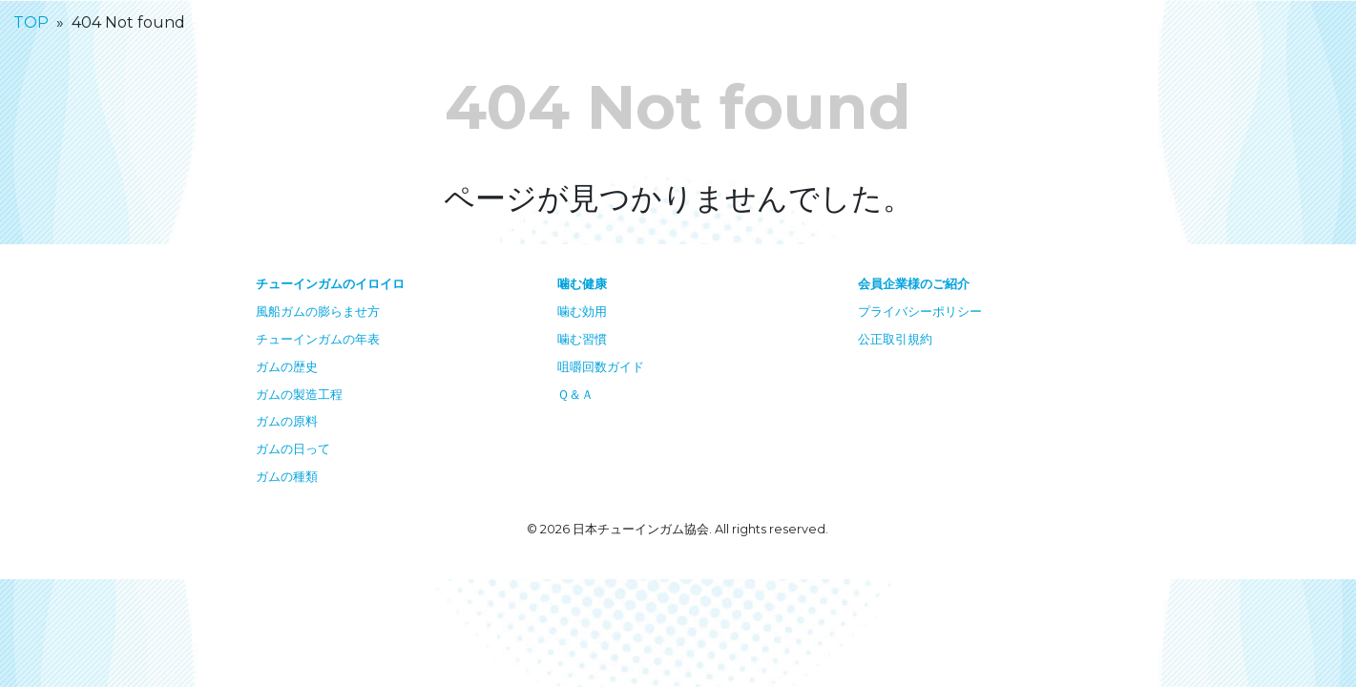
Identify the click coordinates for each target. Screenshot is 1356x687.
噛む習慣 (582, 339)
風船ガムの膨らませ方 (318, 311)
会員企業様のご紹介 (914, 284)
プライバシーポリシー (920, 311)
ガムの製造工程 (299, 394)
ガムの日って (293, 449)
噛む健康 (582, 284)
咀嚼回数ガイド (600, 367)
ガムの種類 (287, 476)
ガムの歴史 (287, 367)
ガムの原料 (287, 421)
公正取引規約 (895, 339)
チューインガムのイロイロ (330, 284)
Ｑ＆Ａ (575, 394)
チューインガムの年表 (318, 339)
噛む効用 (582, 311)
